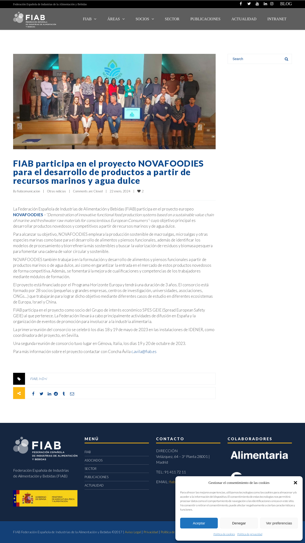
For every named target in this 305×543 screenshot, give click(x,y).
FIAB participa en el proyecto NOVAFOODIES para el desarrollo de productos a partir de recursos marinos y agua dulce (108, 172)
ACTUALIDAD (243, 19)
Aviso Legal (133, 532)
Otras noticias (56, 191)
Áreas (113, 19)
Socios (142, 19)
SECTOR (172, 19)
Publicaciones (205, 19)
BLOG (286, 3)
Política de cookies (224, 534)
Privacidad (150, 532)
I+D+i (43, 379)
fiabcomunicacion (28, 191)
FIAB (87, 19)
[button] (295, 482)
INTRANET (276, 19)
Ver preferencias (279, 523)
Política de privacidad (249, 534)
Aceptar (199, 523)
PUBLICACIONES (96, 477)
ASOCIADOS (93, 460)
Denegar (239, 523)
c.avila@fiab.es (144, 351)
